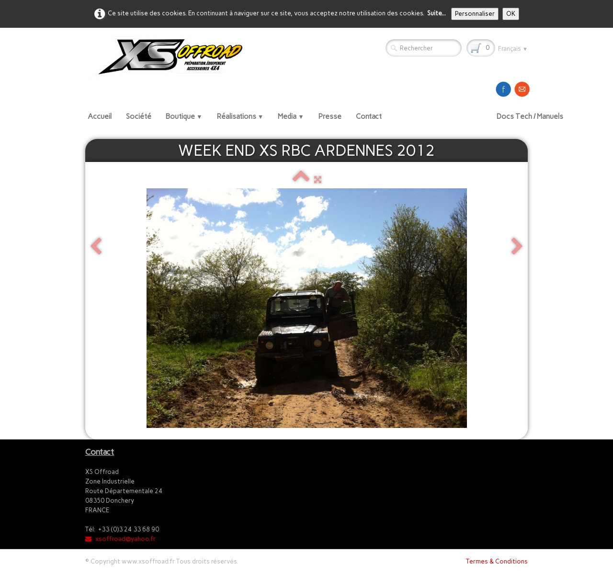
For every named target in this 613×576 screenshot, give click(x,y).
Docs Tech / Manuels (530, 116)
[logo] (168, 57)
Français (513, 48)
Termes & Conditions (497, 561)
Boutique (184, 116)
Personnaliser (475, 13)
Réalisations (240, 116)
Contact (369, 116)
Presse (329, 116)
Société (138, 116)
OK (510, 13)
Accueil (100, 116)
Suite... (436, 13)
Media (291, 116)
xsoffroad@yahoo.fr (120, 538)
